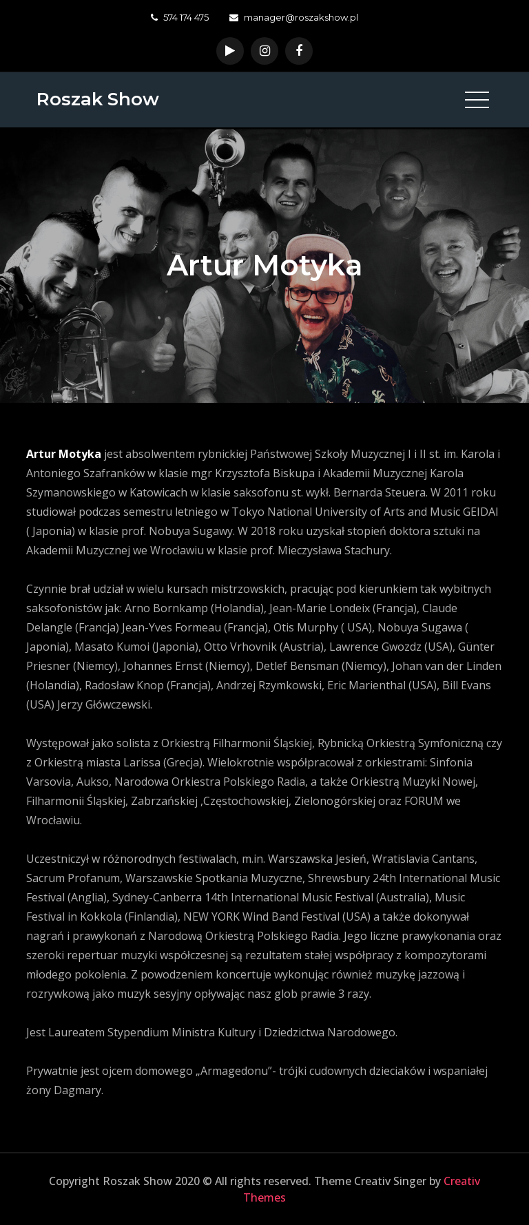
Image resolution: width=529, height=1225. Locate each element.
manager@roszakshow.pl (293, 17)
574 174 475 (180, 17)
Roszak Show (98, 99)
